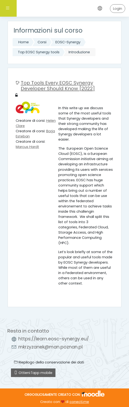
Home (23, 42)
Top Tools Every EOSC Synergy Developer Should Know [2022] (58, 86)
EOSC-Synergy (67, 42)
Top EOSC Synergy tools (39, 52)
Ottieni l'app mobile (33, 372)
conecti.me (79, 401)
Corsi (42, 42)
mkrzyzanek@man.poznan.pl (50, 347)
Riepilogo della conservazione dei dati (49, 362)
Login (117, 8)
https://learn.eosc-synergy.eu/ (53, 339)
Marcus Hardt (27, 146)
